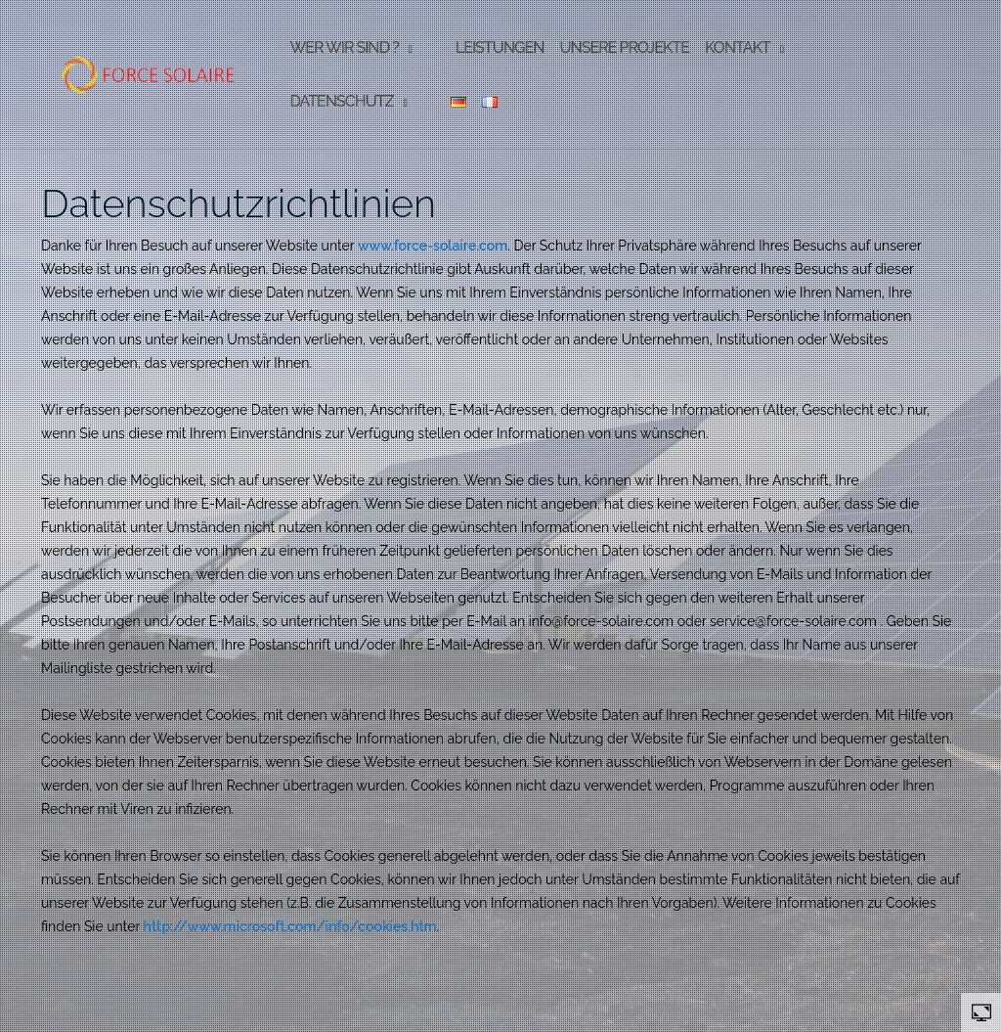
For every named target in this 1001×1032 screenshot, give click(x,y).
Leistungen (500, 47)
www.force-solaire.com (432, 245)
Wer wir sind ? (343, 47)
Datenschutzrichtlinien (238, 203)
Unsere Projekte (624, 47)
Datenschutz (341, 101)
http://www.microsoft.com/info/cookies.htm (290, 926)
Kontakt (737, 47)
